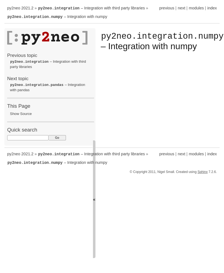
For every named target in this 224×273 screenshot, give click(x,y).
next (181, 8)
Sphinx (203, 170)
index (212, 8)
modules (196, 8)
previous (166, 8)
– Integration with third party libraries (91, 8)
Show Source (21, 113)
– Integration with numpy (57, 16)
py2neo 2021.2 (20, 8)
